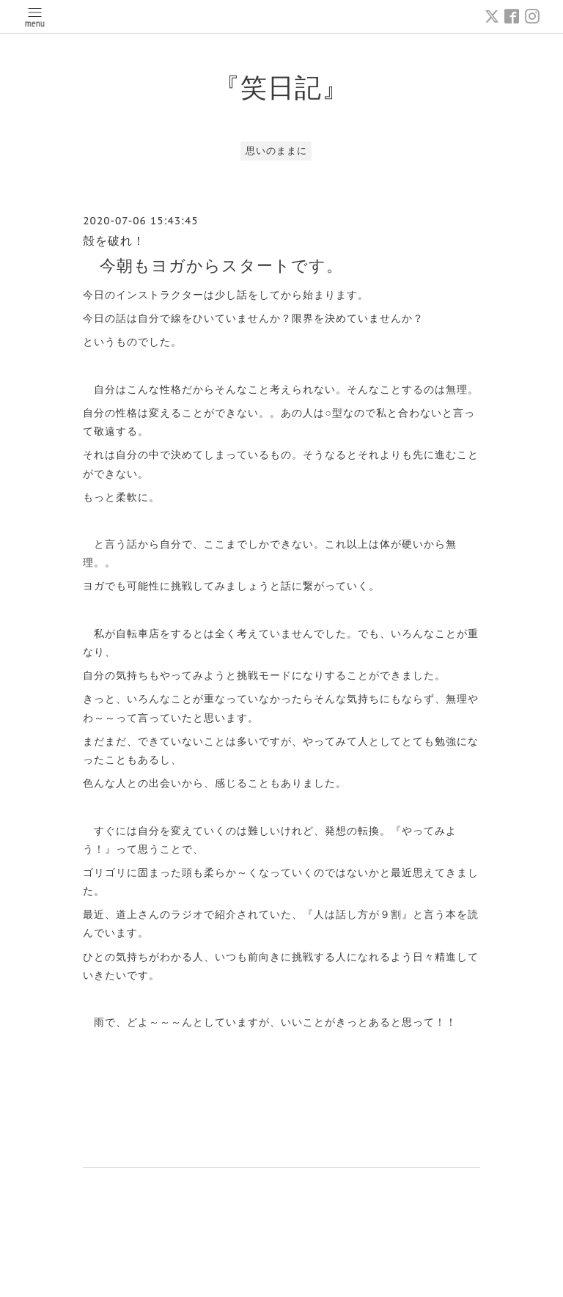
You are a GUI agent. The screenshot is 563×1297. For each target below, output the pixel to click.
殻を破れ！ (114, 240)
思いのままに (276, 150)
